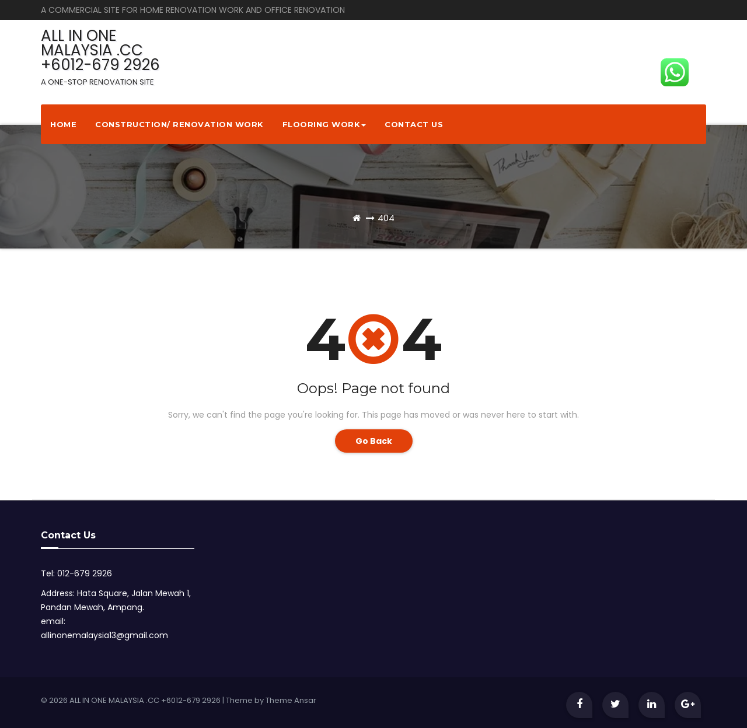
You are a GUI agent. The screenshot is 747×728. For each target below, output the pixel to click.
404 (386, 218)
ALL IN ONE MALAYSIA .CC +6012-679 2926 (100, 56)
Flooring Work (324, 124)
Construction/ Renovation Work (179, 124)
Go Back (373, 441)
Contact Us (414, 124)
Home (63, 124)
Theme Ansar (291, 700)
